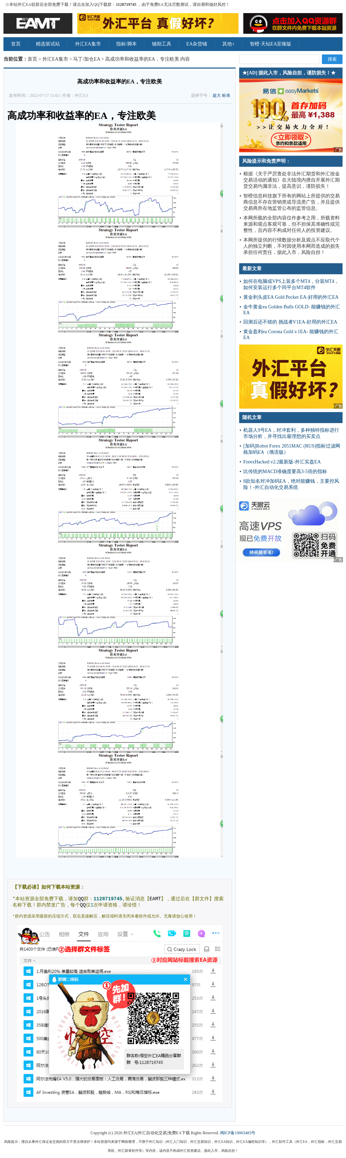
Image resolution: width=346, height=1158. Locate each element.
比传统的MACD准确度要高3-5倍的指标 (285, 471)
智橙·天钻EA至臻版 (270, 44)
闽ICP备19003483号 (238, 1132)
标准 (226, 95)
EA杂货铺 (196, 44)
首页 (16, 44)
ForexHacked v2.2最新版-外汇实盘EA (282, 461)
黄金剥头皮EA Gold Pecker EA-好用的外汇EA (290, 297)
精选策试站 (48, 44)
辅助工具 (161, 44)
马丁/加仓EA (86, 59)
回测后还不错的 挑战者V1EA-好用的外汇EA (290, 322)
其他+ (228, 44)
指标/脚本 (126, 44)
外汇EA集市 (88, 44)
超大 (217, 95)
